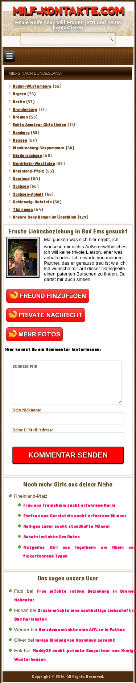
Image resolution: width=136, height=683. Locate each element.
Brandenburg (25, 109)
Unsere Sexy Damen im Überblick (45, 217)
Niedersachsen (27, 156)
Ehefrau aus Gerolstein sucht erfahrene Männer (75, 516)
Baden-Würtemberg (32, 86)
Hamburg (21, 133)
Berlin (19, 102)
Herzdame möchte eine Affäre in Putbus (81, 629)
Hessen (20, 140)
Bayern (19, 94)
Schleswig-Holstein (32, 202)
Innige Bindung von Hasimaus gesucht (75, 640)
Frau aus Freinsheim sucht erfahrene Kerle (69, 505)
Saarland (21, 179)
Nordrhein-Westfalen (34, 163)
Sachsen (21, 186)
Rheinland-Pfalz (28, 171)
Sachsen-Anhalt (28, 194)
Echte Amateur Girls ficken (39, 125)
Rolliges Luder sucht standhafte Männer (66, 526)
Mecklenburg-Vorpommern (38, 148)
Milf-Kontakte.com (68, 11)
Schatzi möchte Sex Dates (51, 537)
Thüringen (23, 210)
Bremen (20, 117)
